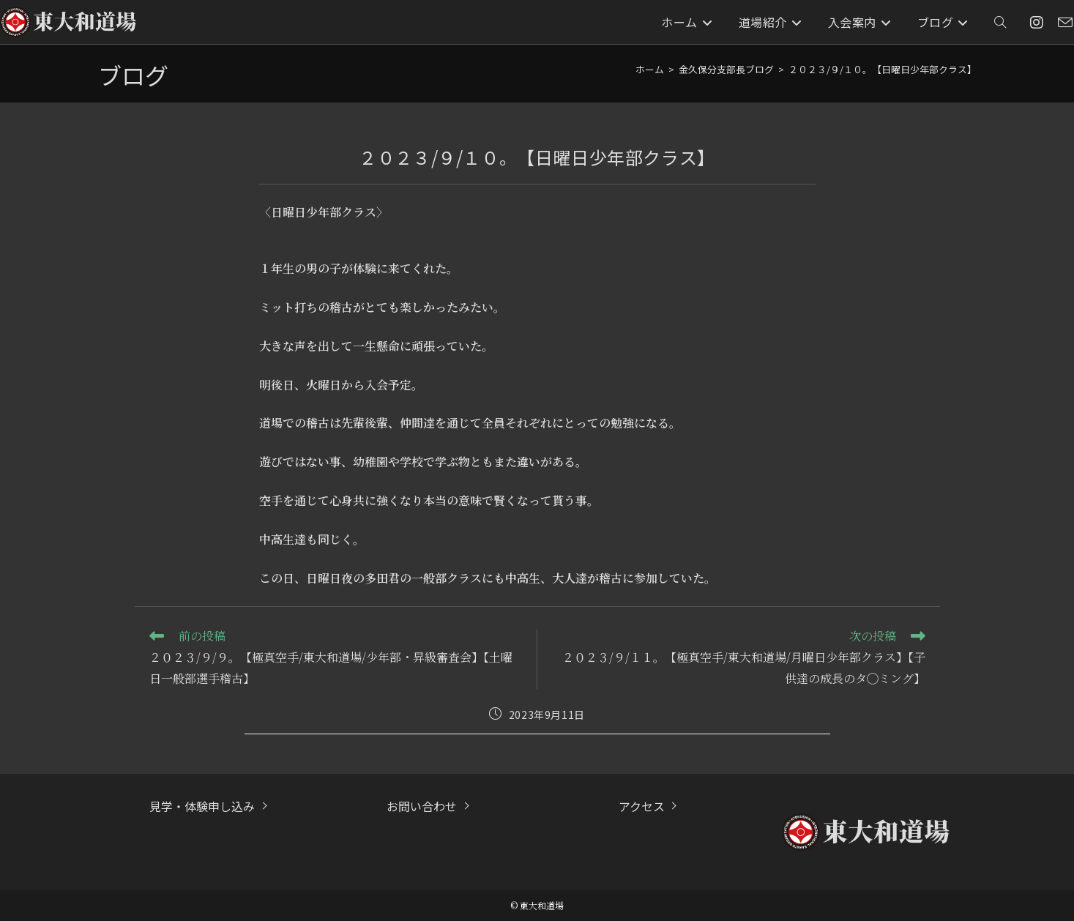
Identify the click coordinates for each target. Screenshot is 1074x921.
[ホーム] (649, 69)
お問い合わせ (422, 806)
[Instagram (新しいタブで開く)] (1037, 22)
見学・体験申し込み (202, 806)
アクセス (642, 806)
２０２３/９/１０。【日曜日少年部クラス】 (882, 69)
